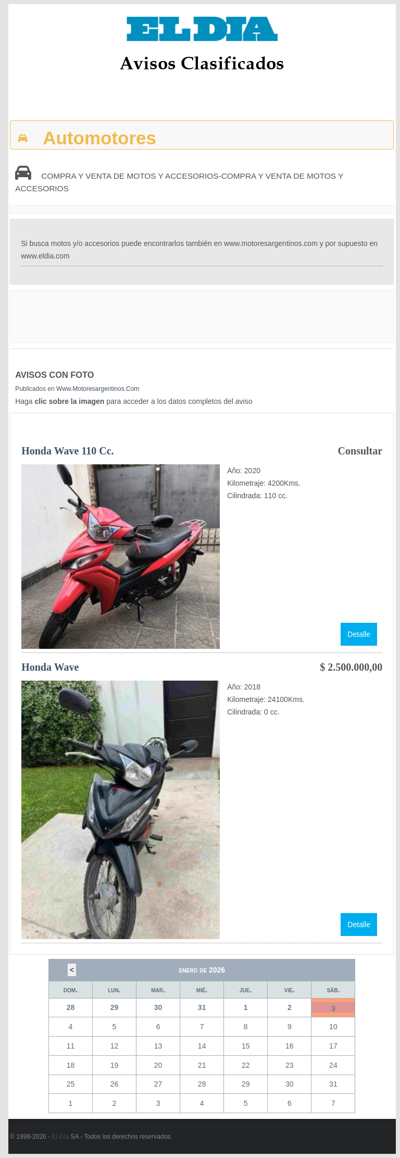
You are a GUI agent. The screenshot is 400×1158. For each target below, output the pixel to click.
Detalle (358, 634)
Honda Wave (50, 667)
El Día (60, 1136)
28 (71, 1007)
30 (158, 1007)
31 (202, 1007)
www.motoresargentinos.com (97, 388)
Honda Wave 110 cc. (67, 451)
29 (114, 1007)
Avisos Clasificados (201, 63)
